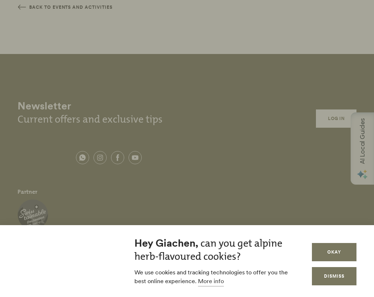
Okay (334, 252)
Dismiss (334, 276)
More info (211, 281)
